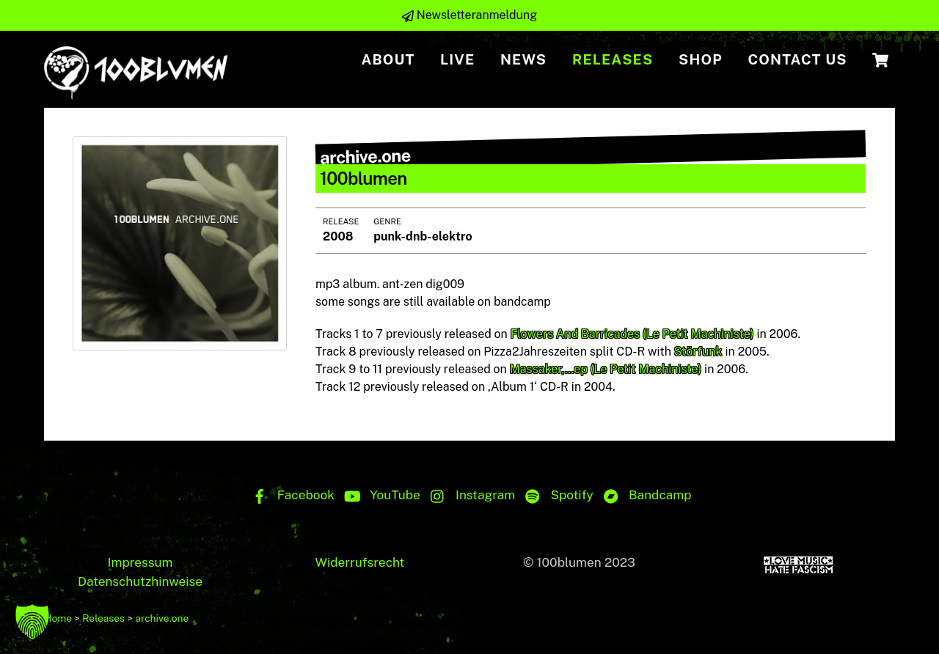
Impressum (140, 562)
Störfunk (698, 352)
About (388, 59)
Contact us (797, 59)
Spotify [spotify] (555, 495)
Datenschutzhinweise (140, 581)
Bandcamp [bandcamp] (644, 495)
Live (457, 59)
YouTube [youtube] (378, 495)
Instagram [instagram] (469, 495)
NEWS (523, 59)
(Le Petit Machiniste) (698, 335)
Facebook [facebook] (290, 495)
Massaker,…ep (549, 370)
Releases (613, 59)
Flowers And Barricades (575, 335)
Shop (701, 59)
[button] (32, 621)
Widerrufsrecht (359, 562)
